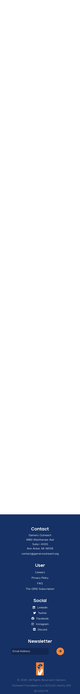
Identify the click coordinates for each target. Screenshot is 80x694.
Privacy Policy (40, 578)
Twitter (40, 613)
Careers (40, 572)
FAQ (40, 583)
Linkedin (40, 607)
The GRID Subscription (40, 589)
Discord (40, 629)
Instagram (40, 624)
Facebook (40, 618)
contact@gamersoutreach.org (40, 554)
